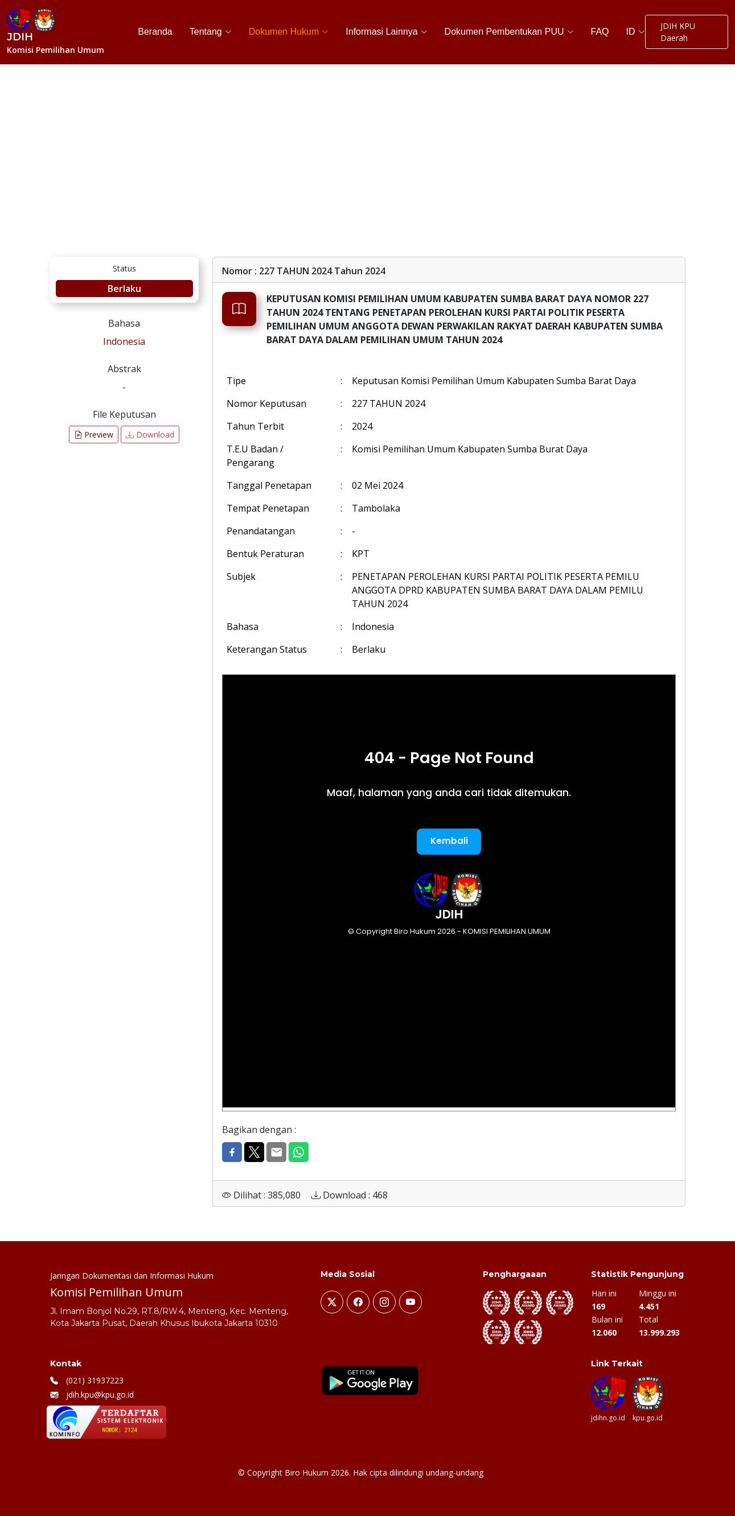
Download (150, 434)
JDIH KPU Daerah (677, 31)
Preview (93, 434)
